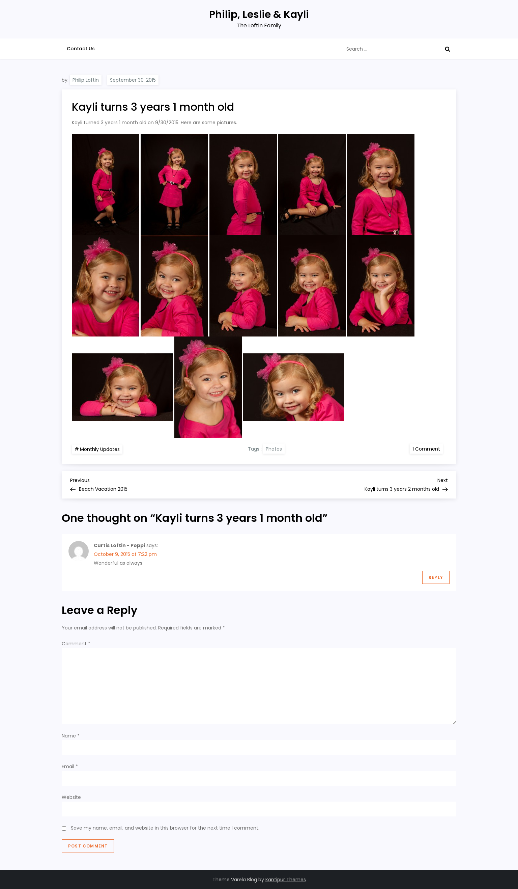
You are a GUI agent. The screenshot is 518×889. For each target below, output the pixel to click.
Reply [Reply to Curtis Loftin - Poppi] (436, 577)
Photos (274, 449)
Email (70, 766)
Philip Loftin (86, 80)
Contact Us (81, 48)
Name (71, 735)
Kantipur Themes (285, 879)
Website (71, 797)
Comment (76, 643)
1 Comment (427, 448)
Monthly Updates (100, 449)
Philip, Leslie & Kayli (259, 14)
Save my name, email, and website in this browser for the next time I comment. (165, 828)
